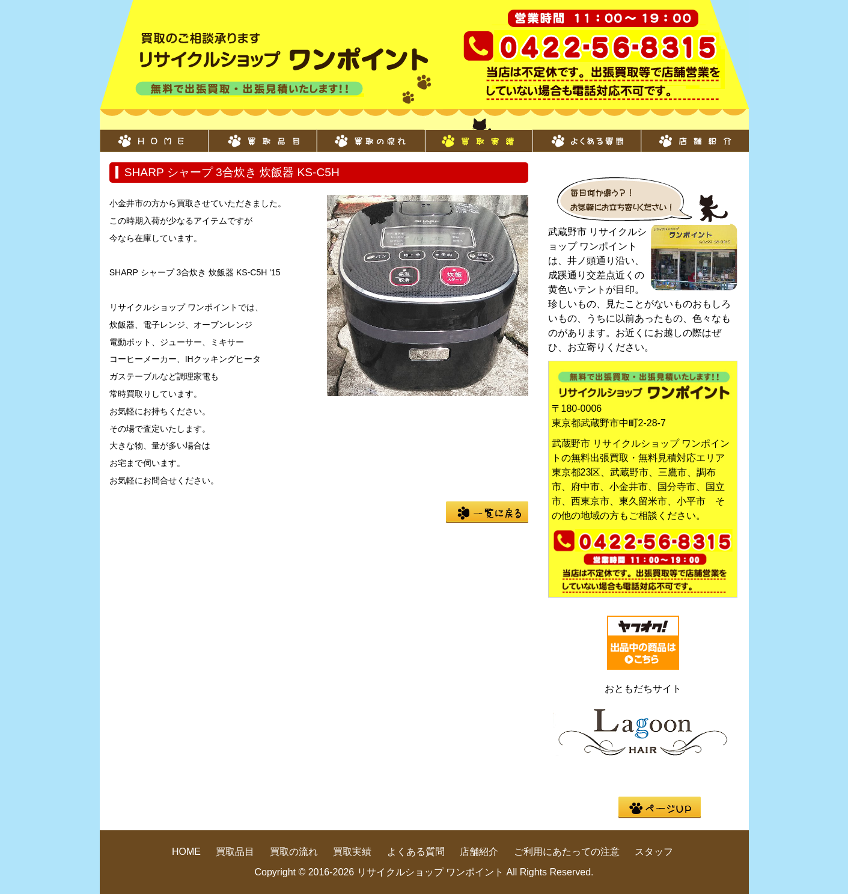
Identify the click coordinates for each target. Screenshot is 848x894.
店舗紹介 (695, 134)
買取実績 (478, 134)
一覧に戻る (487, 512)
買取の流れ (370, 134)
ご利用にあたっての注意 (567, 852)
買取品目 (262, 134)
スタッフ (654, 852)
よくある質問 (586, 134)
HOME (154, 134)
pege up (659, 807)
